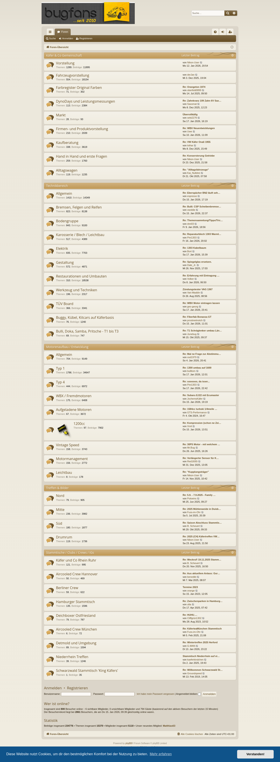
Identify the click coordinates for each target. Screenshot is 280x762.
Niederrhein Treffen (72, 656)
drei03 (190, 223)
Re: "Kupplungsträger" (196, 472)
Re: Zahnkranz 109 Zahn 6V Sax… (202, 100)
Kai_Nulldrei (193, 173)
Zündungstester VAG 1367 (198, 289)
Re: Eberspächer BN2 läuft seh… (201, 192)
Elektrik (62, 248)
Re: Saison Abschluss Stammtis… (202, 522)
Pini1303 (192, 237)
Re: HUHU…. (190, 615)
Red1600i (192, 461)
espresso (192, 196)
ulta (189, 604)
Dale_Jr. (191, 265)
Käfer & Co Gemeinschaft (64, 55)
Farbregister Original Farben (79, 87)
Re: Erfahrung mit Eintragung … (201, 275)
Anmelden (67, 38)
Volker (190, 279)
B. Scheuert (193, 526)
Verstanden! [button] (255, 754)
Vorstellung (65, 63)
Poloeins (191, 498)
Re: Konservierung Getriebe (199, 155)
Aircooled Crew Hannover (77, 574)
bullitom (191, 371)
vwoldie (191, 210)
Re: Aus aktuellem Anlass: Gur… (201, 573)
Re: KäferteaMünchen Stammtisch (202, 628)
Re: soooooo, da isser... (196, 381)
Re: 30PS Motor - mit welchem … (201, 444)
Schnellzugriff (51, 32)
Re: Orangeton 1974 (194, 87)
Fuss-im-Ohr (194, 512)
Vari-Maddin (193, 292)
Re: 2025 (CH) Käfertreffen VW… (201, 536)
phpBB (128, 743)
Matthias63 (169, 725)
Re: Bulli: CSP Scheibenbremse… (202, 206)
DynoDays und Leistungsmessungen (85, 101)
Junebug (191, 334)
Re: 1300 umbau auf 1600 (197, 367)
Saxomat (192, 104)
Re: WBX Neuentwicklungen (199, 128)
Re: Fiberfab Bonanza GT (197, 316)
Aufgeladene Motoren (73, 409)
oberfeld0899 (194, 90)
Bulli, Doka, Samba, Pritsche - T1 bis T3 (87, 331)
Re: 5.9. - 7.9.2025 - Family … (199, 495)
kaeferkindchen (195, 659)
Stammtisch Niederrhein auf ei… (201, 656)
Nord (60, 495)
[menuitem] (215, 32)
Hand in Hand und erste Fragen (81, 156)
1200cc (79, 423)
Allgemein (64, 193)
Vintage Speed (67, 445)
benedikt (191, 577)
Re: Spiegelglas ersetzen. (197, 261)
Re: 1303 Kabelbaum (194, 248)
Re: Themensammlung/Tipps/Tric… (203, 220)
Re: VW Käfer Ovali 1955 (196, 142)
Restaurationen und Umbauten (81, 276)
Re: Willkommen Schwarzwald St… (203, 670)
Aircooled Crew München (76, 629)
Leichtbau (64, 472)
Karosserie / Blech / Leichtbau (80, 234)
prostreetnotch (195, 320)
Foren (64, 31)
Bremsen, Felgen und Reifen (79, 207)
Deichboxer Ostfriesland (75, 615)
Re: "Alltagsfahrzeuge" (196, 169)
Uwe (189, 131)
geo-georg (192, 306)
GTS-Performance (197, 412)
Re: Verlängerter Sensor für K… (201, 458)
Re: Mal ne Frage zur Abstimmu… (202, 354)
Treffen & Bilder (57, 488)
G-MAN (191, 646)
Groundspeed (194, 673)
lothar (190, 145)
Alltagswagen (66, 170)
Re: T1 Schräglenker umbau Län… (202, 330)
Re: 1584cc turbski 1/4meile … (200, 409)
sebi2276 (192, 117)
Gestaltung (65, 262)
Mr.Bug (191, 447)
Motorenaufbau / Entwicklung (67, 347)
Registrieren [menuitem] (231, 32)
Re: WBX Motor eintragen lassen (201, 303)
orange (191, 590)
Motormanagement (72, 458)
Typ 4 (60, 382)
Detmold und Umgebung (76, 643)
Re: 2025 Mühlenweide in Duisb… (202, 509)
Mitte (60, 509)
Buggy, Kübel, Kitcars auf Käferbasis (85, 317)
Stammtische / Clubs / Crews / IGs (70, 552)
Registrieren (85, 38)
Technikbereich (57, 186)
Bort (189, 251)
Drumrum (64, 537)
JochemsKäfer (195, 398)
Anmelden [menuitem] (223, 32)
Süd (59, 523)
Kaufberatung (67, 142)
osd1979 (191, 357)
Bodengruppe (67, 221)
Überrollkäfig (190, 114)
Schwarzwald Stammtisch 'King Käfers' (87, 670)
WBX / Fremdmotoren (73, 395)
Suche (52, 38)
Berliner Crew (67, 587)
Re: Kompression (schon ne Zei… (202, 423)
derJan (191, 74)
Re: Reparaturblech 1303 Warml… (202, 234)
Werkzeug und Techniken (76, 290)
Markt (61, 115)
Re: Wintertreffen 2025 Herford (200, 642)
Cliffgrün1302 (194, 618)
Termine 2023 (190, 587)
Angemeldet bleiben (188, 694)
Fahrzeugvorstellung (72, 75)
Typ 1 (60, 368)
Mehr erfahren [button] (161, 754)
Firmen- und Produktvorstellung (82, 128)
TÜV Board (64, 303)
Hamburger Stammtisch (75, 601)
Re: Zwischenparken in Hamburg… (202, 601)
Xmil (189, 426)
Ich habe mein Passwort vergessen (155, 694)
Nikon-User (193, 62)
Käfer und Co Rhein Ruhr (76, 560)
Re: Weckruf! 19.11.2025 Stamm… (202, 559)
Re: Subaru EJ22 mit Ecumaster (201, 395)
